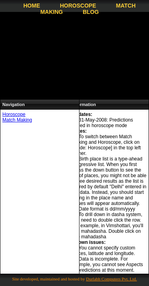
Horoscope (78, 5)
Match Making (17, 120)
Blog (91, 12)
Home (31, 5)
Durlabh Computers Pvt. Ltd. (111, 278)
